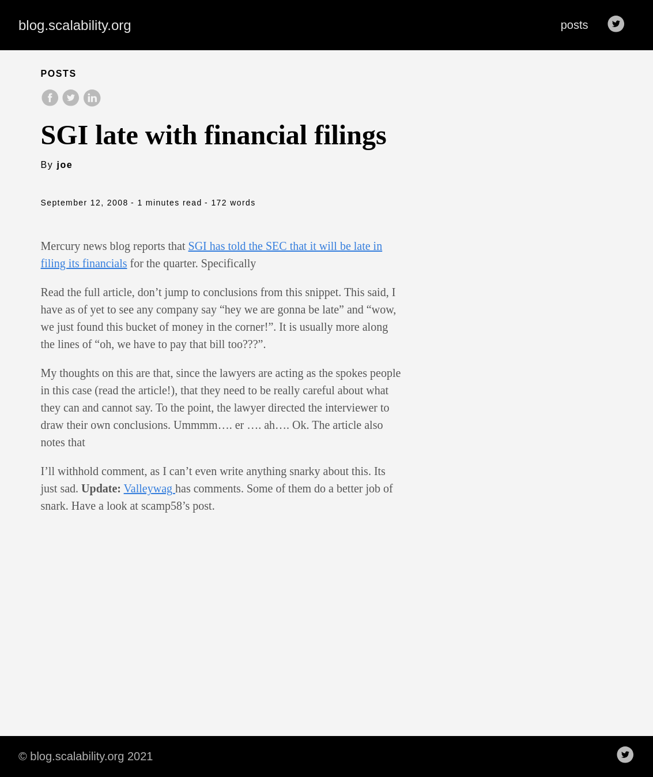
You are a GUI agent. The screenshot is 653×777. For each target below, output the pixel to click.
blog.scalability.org (74, 25)
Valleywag (149, 488)
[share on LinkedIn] (91, 104)
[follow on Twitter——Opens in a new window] (619, 24)
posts (574, 24)
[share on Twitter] (72, 104)
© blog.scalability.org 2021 (85, 756)
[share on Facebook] (51, 104)
